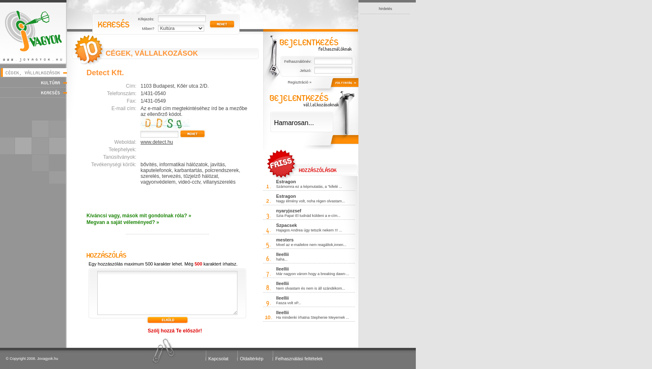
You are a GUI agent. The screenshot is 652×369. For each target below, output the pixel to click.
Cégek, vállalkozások (33, 72)
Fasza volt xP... (288, 303)
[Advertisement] (385, 138)
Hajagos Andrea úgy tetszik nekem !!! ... (309, 230)
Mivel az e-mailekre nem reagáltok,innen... (311, 245)
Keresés (33, 92)
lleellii (282, 254)
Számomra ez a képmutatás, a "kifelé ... (309, 186)
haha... (282, 259)
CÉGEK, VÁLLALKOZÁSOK (152, 53)
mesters (285, 239)
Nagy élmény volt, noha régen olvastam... (310, 201)
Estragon (286, 181)
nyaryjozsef (288, 210)
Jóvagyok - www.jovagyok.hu (33, 32)
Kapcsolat (218, 358)
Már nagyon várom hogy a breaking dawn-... (312, 274)
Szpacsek (286, 225)
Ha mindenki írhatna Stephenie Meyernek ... (312, 317)
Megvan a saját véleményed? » (122, 222)
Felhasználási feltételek (299, 358)
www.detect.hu (157, 142)
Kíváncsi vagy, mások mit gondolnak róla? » (138, 216)
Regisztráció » (299, 82)
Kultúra (33, 82)
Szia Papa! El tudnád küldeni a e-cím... (308, 216)
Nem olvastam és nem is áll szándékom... (310, 288)
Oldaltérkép (251, 358)
